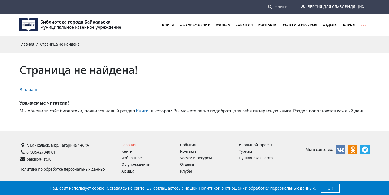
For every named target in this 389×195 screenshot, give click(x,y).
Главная (129, 144)
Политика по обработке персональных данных (62, 169)
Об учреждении (195, 24)
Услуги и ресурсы (300, 24)
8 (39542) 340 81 (40, 152)
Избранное (132, 157)
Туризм (245, 151)
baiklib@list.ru (39, 159)
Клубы (349, 24)
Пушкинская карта (256, 157)
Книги (142, 111)
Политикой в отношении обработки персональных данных (257, 188)
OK (330, 188)
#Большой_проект (256, 144)
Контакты (267, 24)
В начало (29, 90)
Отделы (330, 24)
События (244, 24)
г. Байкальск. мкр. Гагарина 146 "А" (58, 145)
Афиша (223, 24)
